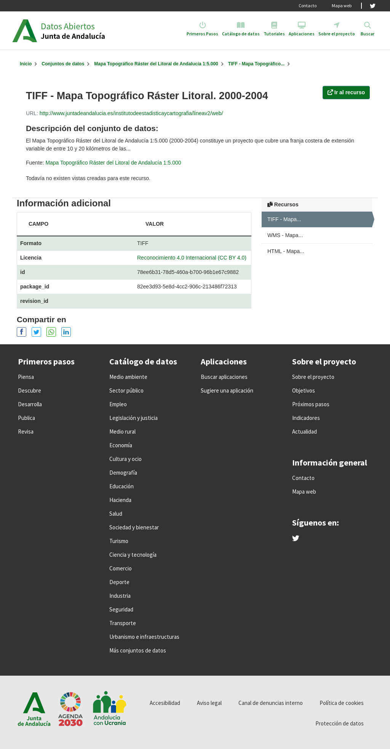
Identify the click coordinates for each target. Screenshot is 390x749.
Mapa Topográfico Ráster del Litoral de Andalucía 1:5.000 (156, 64)
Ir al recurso (346, 92)
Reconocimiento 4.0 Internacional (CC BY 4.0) (191, 258)
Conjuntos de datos (63, 64)
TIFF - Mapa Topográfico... (256, 64)
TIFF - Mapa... (284, 219)
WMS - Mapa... (285, 235)
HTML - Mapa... (285, 251)
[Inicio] (26, 64)
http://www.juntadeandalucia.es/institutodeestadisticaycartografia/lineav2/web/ (131, 113)
